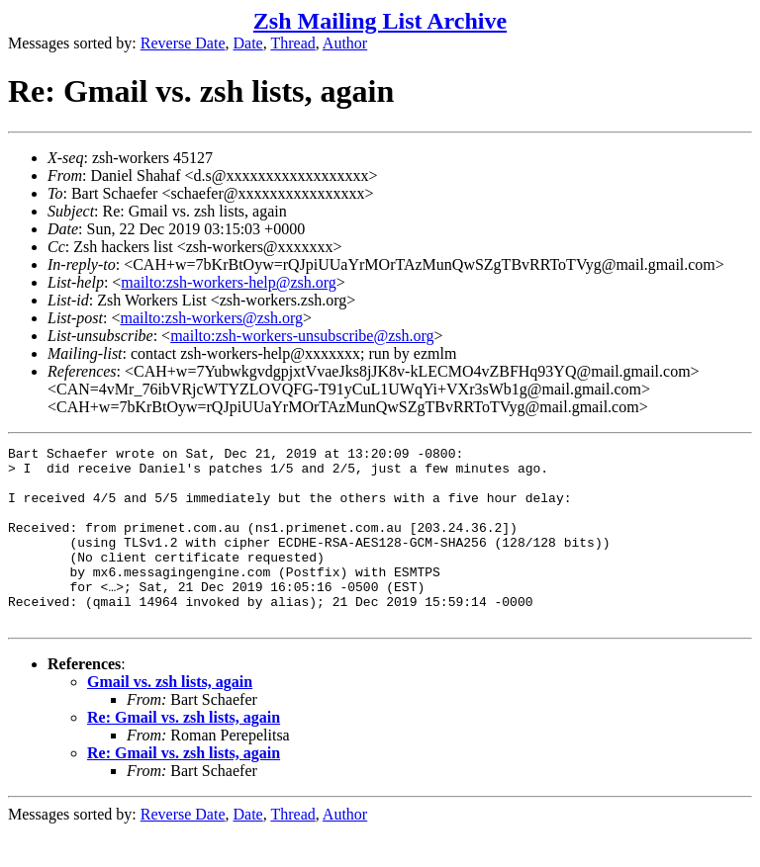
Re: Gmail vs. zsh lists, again (183, 752)
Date (248, 43)
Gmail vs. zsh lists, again (169, 717)
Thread (292, 43)
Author (345, 43)
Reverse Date (183, 43)
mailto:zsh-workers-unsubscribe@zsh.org (301, 335)
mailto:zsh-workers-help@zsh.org (228, 282)
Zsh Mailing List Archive (380, 21)
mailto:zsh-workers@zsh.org (211, 317)
